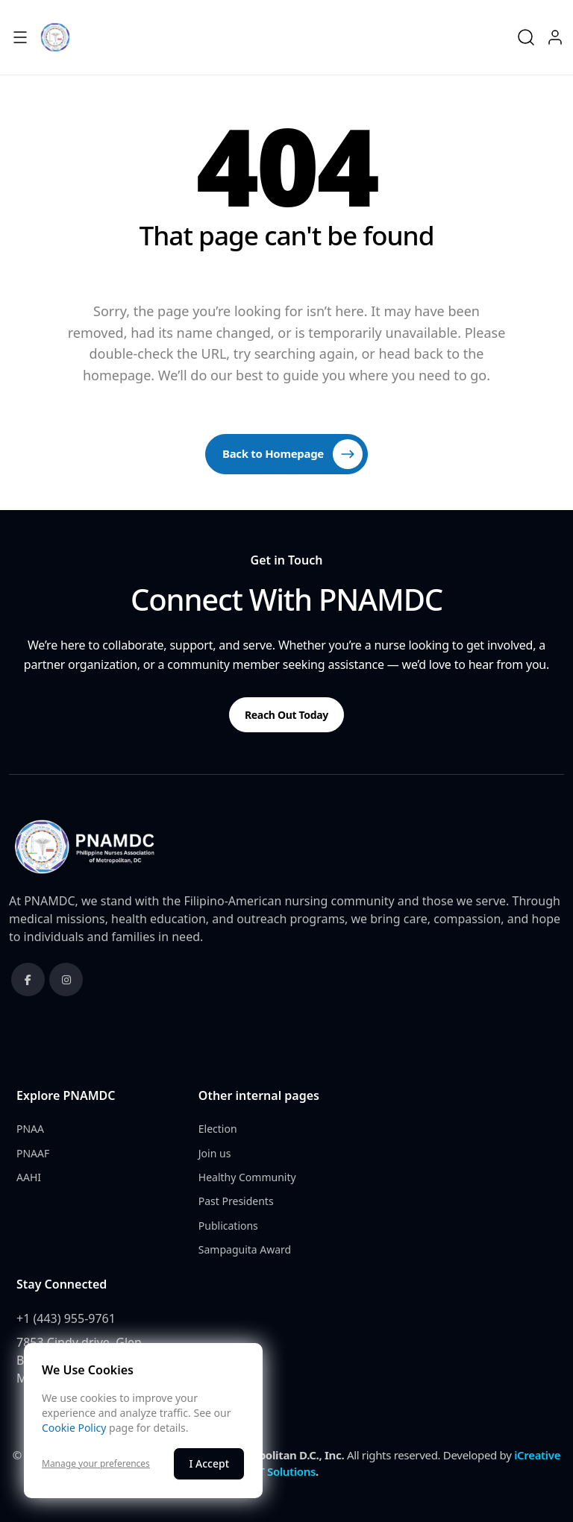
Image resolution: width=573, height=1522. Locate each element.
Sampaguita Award (244, 1249)
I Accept (209, 1463)
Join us (214, 1153)
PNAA (30, 1129)
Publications (228, 1225)
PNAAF (32, 1153)
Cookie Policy (74, 1428)
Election (217, 1129)
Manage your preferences (96, 1464)
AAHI (28, 1177)
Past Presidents (236, 1201)
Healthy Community (247, 1177)
